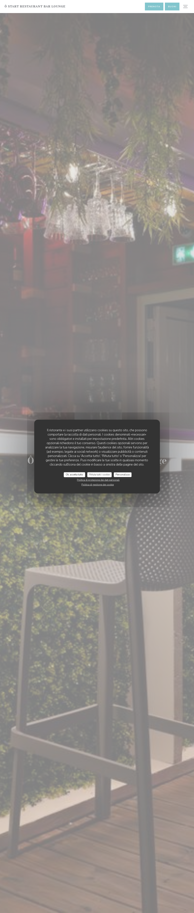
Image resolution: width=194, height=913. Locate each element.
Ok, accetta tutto (74, 474)
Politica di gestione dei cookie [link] (97, 484)
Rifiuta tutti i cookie (99, 474)
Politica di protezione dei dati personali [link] (98, 480)
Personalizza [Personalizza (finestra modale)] (123, 474)
